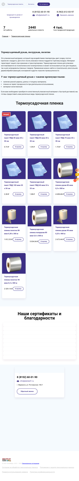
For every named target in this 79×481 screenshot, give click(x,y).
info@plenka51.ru (42, 15)
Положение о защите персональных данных (57, 467)
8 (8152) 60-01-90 (41, 12)
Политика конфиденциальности (42, 472)
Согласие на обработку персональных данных (20, 467)
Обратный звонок (27, 391)
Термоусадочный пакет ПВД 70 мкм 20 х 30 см (65, 138)
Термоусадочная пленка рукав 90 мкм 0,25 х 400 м (64, 230)
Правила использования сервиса (15, 472)
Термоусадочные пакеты (15, 4)
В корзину (18, 147)
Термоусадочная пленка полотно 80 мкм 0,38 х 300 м (12, 230)
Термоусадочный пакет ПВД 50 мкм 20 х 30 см (39, 138)
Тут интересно (43, 4)
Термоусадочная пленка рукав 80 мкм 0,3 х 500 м (64, 185)
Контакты (31, 4)
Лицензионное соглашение (30, 463)
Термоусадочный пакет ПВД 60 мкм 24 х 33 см (39, 185)
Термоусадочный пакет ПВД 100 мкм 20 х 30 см (13, 185)
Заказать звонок (67, 15)
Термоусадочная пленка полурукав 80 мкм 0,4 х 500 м (38, 232)
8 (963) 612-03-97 (65, 12)
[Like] (77, 171)
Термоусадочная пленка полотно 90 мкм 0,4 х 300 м (12, 280)
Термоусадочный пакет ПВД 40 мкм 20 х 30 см (13, 138)
